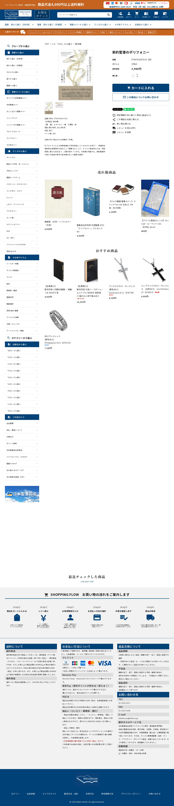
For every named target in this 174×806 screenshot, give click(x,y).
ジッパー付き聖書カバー (16, 125)
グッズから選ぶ (101, 24)
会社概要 (10, 423)
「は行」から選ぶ (14, 384)
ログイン (15, 793)
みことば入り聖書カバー (16, 111)
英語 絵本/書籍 (12, 310)
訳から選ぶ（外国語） (15, 65)
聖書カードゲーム (14, 177)
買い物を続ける (121, 123)
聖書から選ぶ (12, 85)
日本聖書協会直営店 (14, 450)
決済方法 (90, 793)
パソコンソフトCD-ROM (16, 244)
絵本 (103, 32)
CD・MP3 (10, 238)
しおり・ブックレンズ (15, 204)
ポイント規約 (12, 443)
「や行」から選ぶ (14, 397)
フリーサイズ (12, 118)
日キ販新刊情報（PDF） (16, 477)
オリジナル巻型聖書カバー (17, 98)
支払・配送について (14, 430)
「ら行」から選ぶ (14, 404)
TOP (47, 44)
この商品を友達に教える (125, 119)
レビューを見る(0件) (124, 128)
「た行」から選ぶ (14, 370)
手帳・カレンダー (14, 324)
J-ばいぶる (45, 32)
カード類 (10, 217)
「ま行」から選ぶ (14, 391)
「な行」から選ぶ (14, 377)
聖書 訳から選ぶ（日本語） (18, 24)
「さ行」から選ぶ (14, 364)
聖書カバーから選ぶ (79, 24)
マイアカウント (49, 793)
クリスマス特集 (13, 317)
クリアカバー (12, 138)
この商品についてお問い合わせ (141, 97)
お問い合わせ (155, 793)
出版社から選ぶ (142, 24)
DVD (8, 231)
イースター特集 (13, 263)
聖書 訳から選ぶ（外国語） (50, 24)
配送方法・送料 (71, 793)
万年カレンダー (13, 171)
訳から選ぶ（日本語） (15, 58)
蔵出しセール (115, 32)
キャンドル (11, 157)
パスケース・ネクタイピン (17, 184)
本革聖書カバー (13, 104)
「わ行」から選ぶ (14, 411)
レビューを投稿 (121, 132)
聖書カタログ (12, 463)
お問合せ (10, 436)
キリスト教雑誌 (76, 32)
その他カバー (12, 145)
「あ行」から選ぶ (14, 350)
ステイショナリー (14, 224)
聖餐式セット (92, 32)
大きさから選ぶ (13, 72)
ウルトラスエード (14, 131)
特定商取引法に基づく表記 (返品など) (131, 115)
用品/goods (11, 251)
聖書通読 (10, 304)
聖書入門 (151, 32)
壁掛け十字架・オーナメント (18, 164)
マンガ (9, 277)
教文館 (78, 44)
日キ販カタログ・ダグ (15, 470)
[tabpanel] (76, 75)
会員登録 (31, 793)
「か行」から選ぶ (14, 357)
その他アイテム (122, 24)
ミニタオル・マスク (14, 191)
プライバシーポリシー (131, 793)
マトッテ (33, 32)
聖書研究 (10, 297)
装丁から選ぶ (12, 79)
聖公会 (140, 32)
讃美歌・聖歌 (12, 290)
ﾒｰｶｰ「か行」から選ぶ (62, 44)
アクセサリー (60, 32)
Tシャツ (10, 197)
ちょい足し (129, 32)
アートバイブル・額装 (15, 330)
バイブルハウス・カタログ (17, 457)
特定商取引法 (107, 793)
